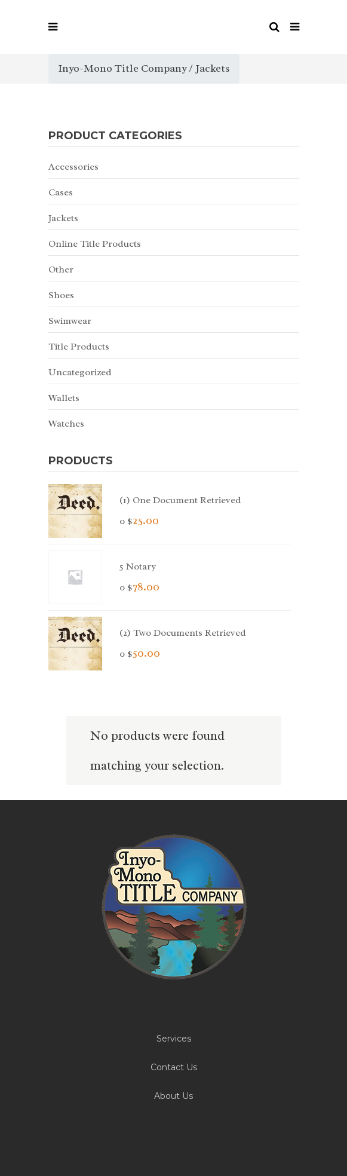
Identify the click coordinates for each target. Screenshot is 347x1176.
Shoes (61, 295)
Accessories (73, 167)
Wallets (63, 398)
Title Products (78, 347)
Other (60, 269)
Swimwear (69, 321)
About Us (173, 1096)
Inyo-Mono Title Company (122, 68)
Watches (66, 424)
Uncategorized (80, 372)
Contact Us (174, 1067)
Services (173, 1038)
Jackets (63, 218)
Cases (60, 192)
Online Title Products (94, 244)
